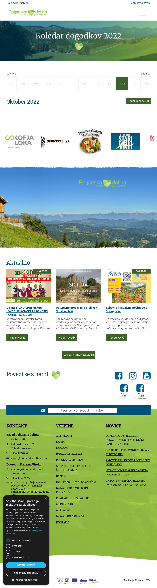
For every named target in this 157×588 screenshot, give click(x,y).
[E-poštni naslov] (82, 410)
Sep (110, 83)
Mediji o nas (64, 504)
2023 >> (146, 74)
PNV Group (140, 580)
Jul (85, 83)
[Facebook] (119, 376)
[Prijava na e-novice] (43, 410)
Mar (36, 83)
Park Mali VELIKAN (69, 453)
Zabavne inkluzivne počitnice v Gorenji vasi (128, 462)
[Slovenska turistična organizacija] (16, 141)
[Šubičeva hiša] (122, 141)
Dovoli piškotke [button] (26, 565)
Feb (23, 83)
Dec (147, 83)
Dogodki (62, 447)
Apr (48, 83)
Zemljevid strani (141, 3)
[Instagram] (133, 376)
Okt (122, 83)
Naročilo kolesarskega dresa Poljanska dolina (127, 472)
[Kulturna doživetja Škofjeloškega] (140, 390)
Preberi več (17, 337)
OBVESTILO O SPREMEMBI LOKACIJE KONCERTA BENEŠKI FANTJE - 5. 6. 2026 (27, 311)
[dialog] (26, 540)
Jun (73, 83)
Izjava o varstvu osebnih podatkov (73, 490)
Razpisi (61, 475)
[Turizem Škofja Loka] (87, 141)
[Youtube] (147, 376)
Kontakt (62, 522)
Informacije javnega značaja (76, 481)
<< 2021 (11, 74)
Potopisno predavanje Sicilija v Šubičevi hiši (127, 452)
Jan (11, 83)
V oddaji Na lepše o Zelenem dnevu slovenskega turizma (126, 482)
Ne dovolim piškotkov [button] (26, 573)
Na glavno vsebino (17, 3)
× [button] (45, 499)
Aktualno (63, 510)
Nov (135, 83)
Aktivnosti (64, 435)
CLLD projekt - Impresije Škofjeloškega (73, 467)
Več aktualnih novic (78, 355)
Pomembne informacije (72, 498)
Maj (60, 83)
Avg (98, 83)
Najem (60, 441)
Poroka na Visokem (69, 459)
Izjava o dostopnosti (70, 516)
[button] (26, 580)
